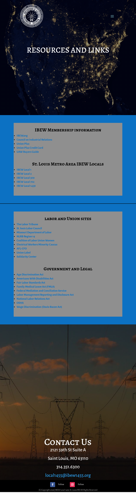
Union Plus (23, 143)
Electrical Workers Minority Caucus (37, 244)
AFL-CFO (22, 248)
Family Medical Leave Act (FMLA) (36, 286)
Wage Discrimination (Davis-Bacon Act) (39, 306)
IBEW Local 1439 (26, 185)
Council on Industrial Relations (34, 139)
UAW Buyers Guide (28, 151)
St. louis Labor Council (29, 228)
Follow (61, 484)
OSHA (20, 302)
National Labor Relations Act (33, 298)
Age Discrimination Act (30, 274)
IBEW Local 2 (24, 173)
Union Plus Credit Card (30, 147)
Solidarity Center (26, 256)
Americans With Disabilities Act (35, 278)
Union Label (24, 252)
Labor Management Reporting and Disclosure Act (45, 294)
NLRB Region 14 (26, 236)
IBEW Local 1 (24, 169)
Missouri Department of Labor (34, 232)
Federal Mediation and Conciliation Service (41, 290)
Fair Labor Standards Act (31, 282)
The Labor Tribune (27, 224)
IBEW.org (22, 135)
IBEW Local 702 (25, 181)
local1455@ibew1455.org (68, 475)
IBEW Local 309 (25, 177)
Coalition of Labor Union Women (35, 240)
